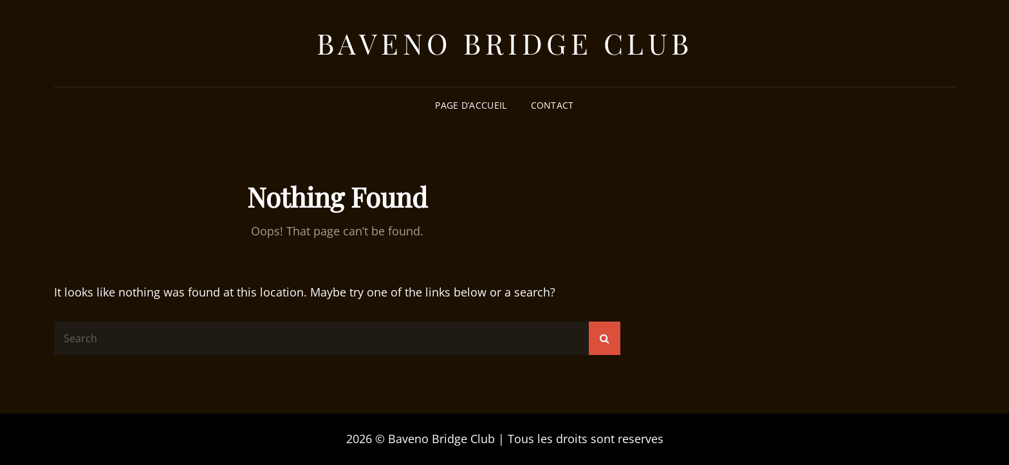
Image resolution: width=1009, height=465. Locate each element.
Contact (552, 105)
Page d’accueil (470, 105)
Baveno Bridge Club (505, 43)
